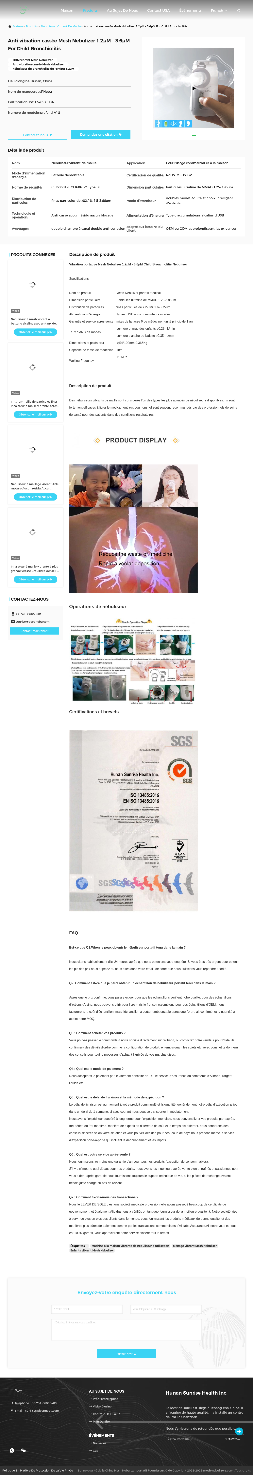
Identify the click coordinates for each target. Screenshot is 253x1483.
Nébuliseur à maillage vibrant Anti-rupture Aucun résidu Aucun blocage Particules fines (35, 488)
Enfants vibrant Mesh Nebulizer (92, 1250)
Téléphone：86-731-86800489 (34, 1403)
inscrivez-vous (233, 1438)
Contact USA (158, 10)
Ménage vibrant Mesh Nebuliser (195, 1246)
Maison (67, 10)
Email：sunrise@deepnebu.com (35, 1410)
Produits (90, 10)
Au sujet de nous (122, 10)
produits (32, 26)
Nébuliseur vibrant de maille (61, 26)
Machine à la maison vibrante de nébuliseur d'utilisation (130, 1246)
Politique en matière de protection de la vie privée (37, 1470)
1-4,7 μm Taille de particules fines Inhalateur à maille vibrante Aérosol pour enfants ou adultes (35, 406)
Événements (190, 10)
